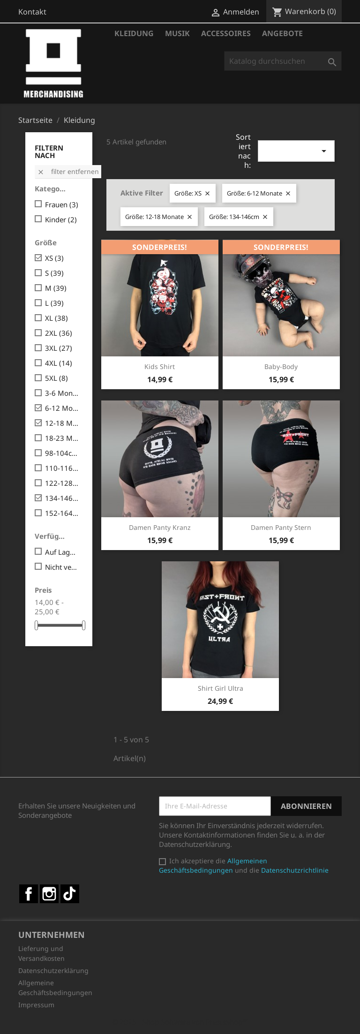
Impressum (36, 1004)
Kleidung (134, 33)
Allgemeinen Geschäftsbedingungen (213, 865)
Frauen (61, 204)
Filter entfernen (68, 171)
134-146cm (62, 498)
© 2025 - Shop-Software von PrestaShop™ (180, 1021)
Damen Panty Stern (281, 527)
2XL (58, 333)
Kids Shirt (159, 366)
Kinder (61, 219)
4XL (58, 363)
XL (56, 318)
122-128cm (62, 483)
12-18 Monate (62, 423)
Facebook (28, 893)
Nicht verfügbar (62, 567)
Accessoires (226, 33)
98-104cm (62, 453)
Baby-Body (281, 366)
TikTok (69, 893)
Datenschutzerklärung (53, 970)
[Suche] (283, 61)
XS (54, 258)
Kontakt (32, 12)
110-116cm (62, 468)
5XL (56, 378)
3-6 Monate (62, 393)
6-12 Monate (62, 408)
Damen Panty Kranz (160, 527)
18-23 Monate (62, 438)
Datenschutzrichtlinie (295, 870)
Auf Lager (62, 552)
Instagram (49, 893)
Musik (177, 33)
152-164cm (62, 513)
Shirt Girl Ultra (220, 688)
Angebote (282, 33)
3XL (58, 348)
